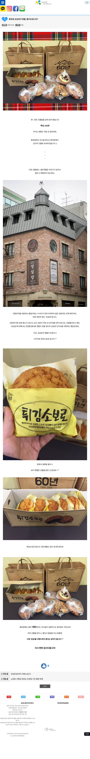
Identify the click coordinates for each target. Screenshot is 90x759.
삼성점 (23, 697)
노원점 (37, 697)
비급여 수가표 (23, 712)
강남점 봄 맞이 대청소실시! (21, 674)
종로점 (52, 697)
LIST (45, 686)
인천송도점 (81, 697)
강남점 (9, 697)
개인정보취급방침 (62, 703)
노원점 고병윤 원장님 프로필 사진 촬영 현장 (27, 679)
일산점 (66, 697)
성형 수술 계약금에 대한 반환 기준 (18, 714)
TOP (87, 734)
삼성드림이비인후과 (27, 703)
